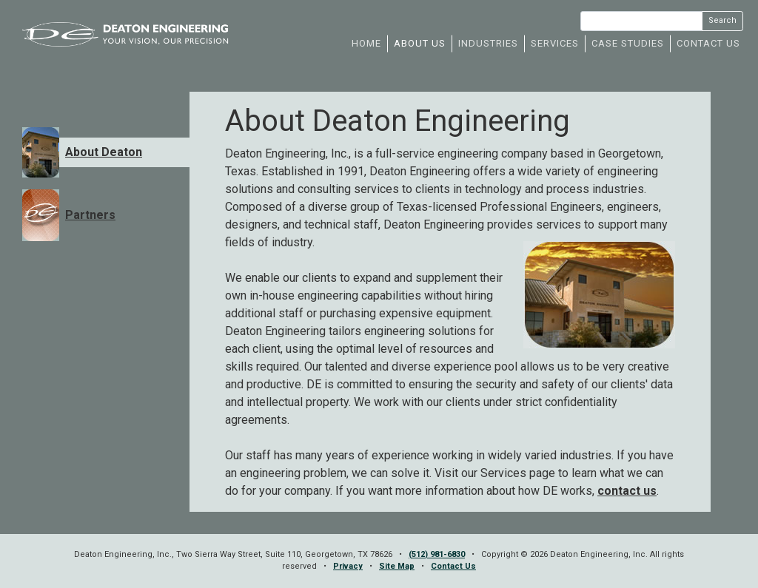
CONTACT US (708, 43)
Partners (90, 215)
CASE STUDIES (627, 43)
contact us (627, 491)
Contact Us (453, 566)
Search (722, 20)
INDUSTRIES (488, 43)
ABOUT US (420, 43)
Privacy (348, 566)
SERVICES (555, 43)
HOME (366, 43)
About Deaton (103, 152)
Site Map (397, 566)
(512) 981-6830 (437, 554)
